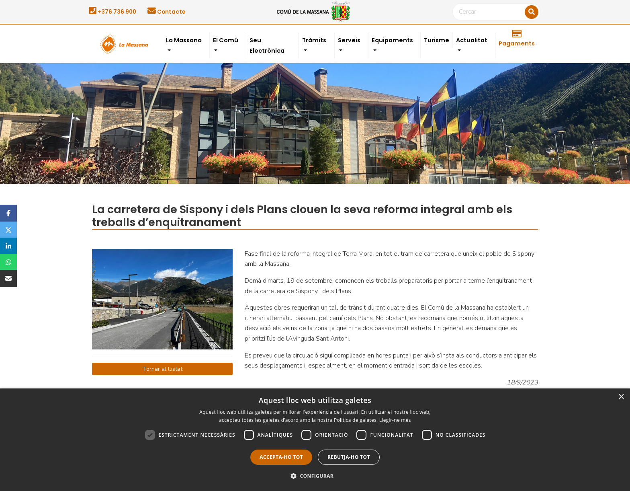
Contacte (166, 12)
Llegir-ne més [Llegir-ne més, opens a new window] (395, 420)
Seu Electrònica (267, 45)
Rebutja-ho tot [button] (348, 457)
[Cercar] (496, 12)
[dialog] (315, 439)
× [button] (621, 397)
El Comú (225, 40)
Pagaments (517, 38)
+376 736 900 (112, 12)
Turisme (436, 40)
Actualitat (471, 40)
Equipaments (392, 40)
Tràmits (314, 40)
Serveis (349, 40)
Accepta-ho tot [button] (281, 457)
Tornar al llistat (162, 369)
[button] (315, 476)
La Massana (184, 40)
